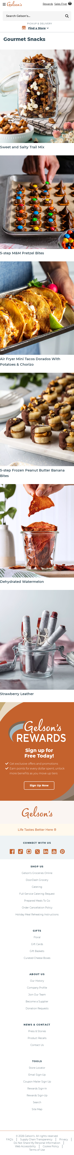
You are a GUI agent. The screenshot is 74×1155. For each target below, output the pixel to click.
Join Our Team (37, 994)
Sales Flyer (60, 4)
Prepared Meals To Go (37, 900)
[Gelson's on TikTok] (21, 852)
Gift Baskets (37, 951)
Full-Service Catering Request (37, 893)
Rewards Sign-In (37, 1088)
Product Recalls (37, 1038)
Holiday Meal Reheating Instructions (37, 914)
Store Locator (37, 1067)
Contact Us (37, 1045)
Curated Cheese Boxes (37, 958)
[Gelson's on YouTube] (55, 852)
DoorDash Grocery (37, 880)
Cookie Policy (51, 1146)
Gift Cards (37, 944)
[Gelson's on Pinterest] (63, 851)
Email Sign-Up (37, 1074)
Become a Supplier (37, 1001)
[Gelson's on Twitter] (38, 851)
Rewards (48, 4)
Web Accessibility (25, 1146)
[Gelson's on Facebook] (13, 851)
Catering (37, 886)
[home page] (14, 4)
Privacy (63, 1139)
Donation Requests (37, 1008)
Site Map (37, 1109)
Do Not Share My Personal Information (37, 1142)
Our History (37, 980)
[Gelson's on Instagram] (29, 851)
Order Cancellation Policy (37, 907)
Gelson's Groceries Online (37, 873)
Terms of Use (37, 1149)
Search (37, 1102)
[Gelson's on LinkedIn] (46, 851)
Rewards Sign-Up (37, 1095)
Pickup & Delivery (39, 23)
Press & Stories (37, 1031)
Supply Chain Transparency (36, 1139)
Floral (37, 937)
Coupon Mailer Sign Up (37, 1081)
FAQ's (9, 1139)
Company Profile (37, 987)
